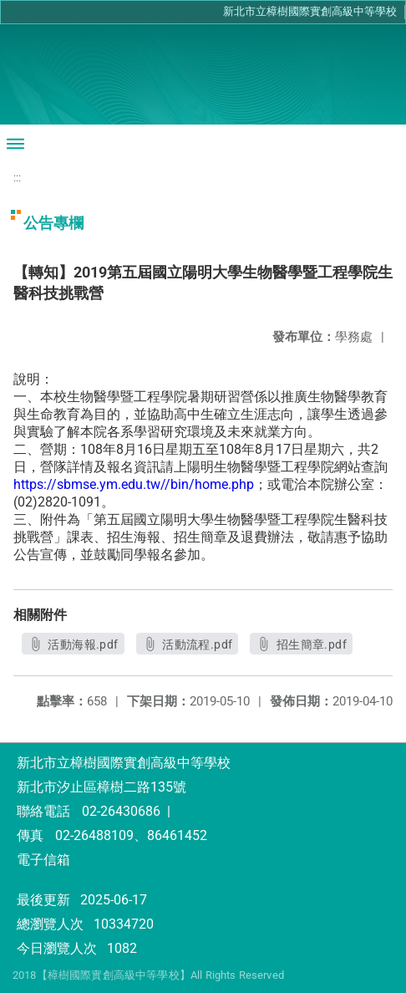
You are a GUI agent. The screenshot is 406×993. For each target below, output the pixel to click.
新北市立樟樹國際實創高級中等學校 (310, 11)
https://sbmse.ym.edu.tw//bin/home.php (133, 484)
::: (17, 177)
